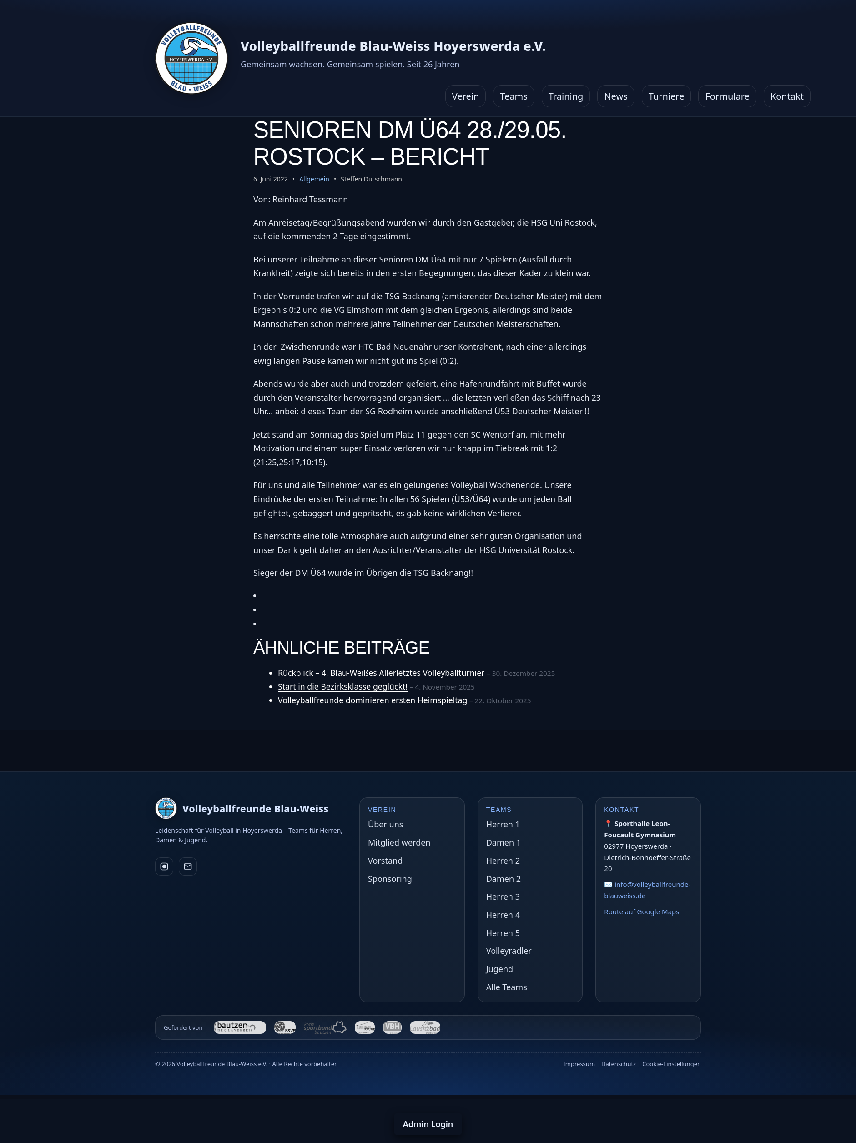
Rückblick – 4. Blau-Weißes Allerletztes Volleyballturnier (383, 672)
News (615, 96)
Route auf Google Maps (641, 911)
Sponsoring (390, 878)
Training (566, 96)
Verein (465, 96)
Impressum (579, 1064)
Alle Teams (506, 987)
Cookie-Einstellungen (671, 1064)
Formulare (727, 96)
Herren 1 (503, 824)
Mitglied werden (399, 842)
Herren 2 (503, 860)
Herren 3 (503, 896)
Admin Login (428, 1123)
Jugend (499, 968)
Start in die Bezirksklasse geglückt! (344, 686)
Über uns (385, 824)
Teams (514, 96)
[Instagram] (164, 866)
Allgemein (314, 179)
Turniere (667, 96)
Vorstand (385, 860)
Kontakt (787, 96)
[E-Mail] (188, 866)
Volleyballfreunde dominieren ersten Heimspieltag (374, 700)
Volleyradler (509, 950)
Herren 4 (503, 914)
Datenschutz (618, 1064)
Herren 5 (503, 932)
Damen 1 (503, 842)
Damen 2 (503, 878)
